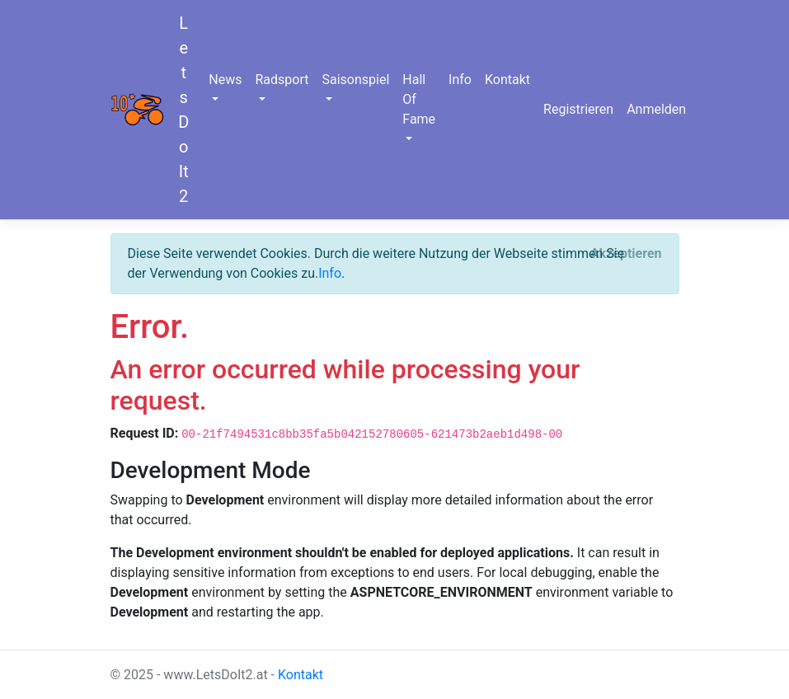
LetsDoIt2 (183, 109)
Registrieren (578, 109)
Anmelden (656, 109)
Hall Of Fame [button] (418, 99)
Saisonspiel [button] (355, 79)
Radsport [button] (281, 79)
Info (460, 79)
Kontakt (507, 79)
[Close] (626, 254)
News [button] (225, 79)
